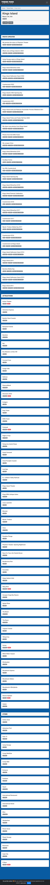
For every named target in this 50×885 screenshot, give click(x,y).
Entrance (5, 770)
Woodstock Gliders (8, 679)
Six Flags (4, 18)
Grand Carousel (7, 452)
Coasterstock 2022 (8, 84)
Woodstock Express (8, 670)
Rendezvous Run (7, 561)
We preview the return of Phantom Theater (15, 42)
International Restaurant (9, 795)
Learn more (23, 883)
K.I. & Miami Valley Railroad (10, 477)
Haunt (4, 787)
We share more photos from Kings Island (14, 126)
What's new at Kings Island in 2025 (13, 51)
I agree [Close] (28, 883)
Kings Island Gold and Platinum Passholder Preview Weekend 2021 (22, 109)
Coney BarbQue (7, 753)
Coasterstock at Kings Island (11, 244)
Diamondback (6, 385)
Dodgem (5, 402)
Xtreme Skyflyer (7, 695)
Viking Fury (5, 637)
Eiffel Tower (6, 419)
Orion (4, 528)
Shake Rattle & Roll (8, 578)
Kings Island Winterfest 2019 (11, 151)
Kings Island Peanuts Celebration (12, 193)
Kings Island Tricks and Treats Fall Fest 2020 (16, 118)
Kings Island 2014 (7, 260)
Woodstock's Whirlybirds (9, 687)
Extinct (8, 303)
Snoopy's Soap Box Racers (10, 595)
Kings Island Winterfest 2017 (11, 210)
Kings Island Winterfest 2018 (11, 185)
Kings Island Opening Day (10, 177)
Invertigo (5, 469)
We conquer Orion (7, 143)
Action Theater (6, 301)
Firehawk (5, 427)
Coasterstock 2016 (8, 235)
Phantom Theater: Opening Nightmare (14, 545)
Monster (5, 511)
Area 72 (4, 736)
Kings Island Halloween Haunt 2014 (13, 252)
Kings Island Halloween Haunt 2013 (13, 277)
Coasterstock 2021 (8, 101)
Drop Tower (5, 410)
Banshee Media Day (8, 269)
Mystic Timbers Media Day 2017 (12, 227)
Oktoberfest (6, 820)
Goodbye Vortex (7, 160)
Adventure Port (7, 728)
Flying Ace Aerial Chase (9, 444)
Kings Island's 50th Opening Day (12, 93)
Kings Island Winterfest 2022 (11, 67)
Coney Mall (5, 762)
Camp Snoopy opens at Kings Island (13, 59)
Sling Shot (5, 586)
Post (5, 22)
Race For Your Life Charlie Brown (12, 553)
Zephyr (4, 704)
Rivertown (5, 845)
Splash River (6, 603)
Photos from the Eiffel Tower (11, 135)
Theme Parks (10, 8)
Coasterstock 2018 (8, 202)
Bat (3, 343)
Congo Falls (6, 368)
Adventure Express (8, 310)
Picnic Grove (6, 829)
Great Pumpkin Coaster (9, 461)
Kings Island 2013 (7, 286)
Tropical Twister (7, 628)
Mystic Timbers (7, 519)
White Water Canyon (8, 654)
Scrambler (5, 570)
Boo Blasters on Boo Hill (9, 352)
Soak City (5, 854)
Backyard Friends (7, 326)
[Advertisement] (25, 30)
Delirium (5, 377)
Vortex (4, 645)
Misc (3, 812)
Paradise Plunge (7, 536)
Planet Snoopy (6, 837)
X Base (4, 862)
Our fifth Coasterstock (9, 168)
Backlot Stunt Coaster (9, 318)
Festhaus (5, 778)
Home (3, 8)
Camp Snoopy (6, 745)
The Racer (5, 620)
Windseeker (6, 662)
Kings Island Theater (8, 486)
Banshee (5, 335)
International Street (8, 803)
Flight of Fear (6, 435)
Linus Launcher (7, 503)
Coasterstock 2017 (8, 218)
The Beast (5, 612)
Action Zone (6, 720)
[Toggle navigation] (47, 2)
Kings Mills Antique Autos (10, 494)
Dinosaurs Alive (7, 394)
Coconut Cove (6, 360)
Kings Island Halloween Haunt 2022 (13, 76)
